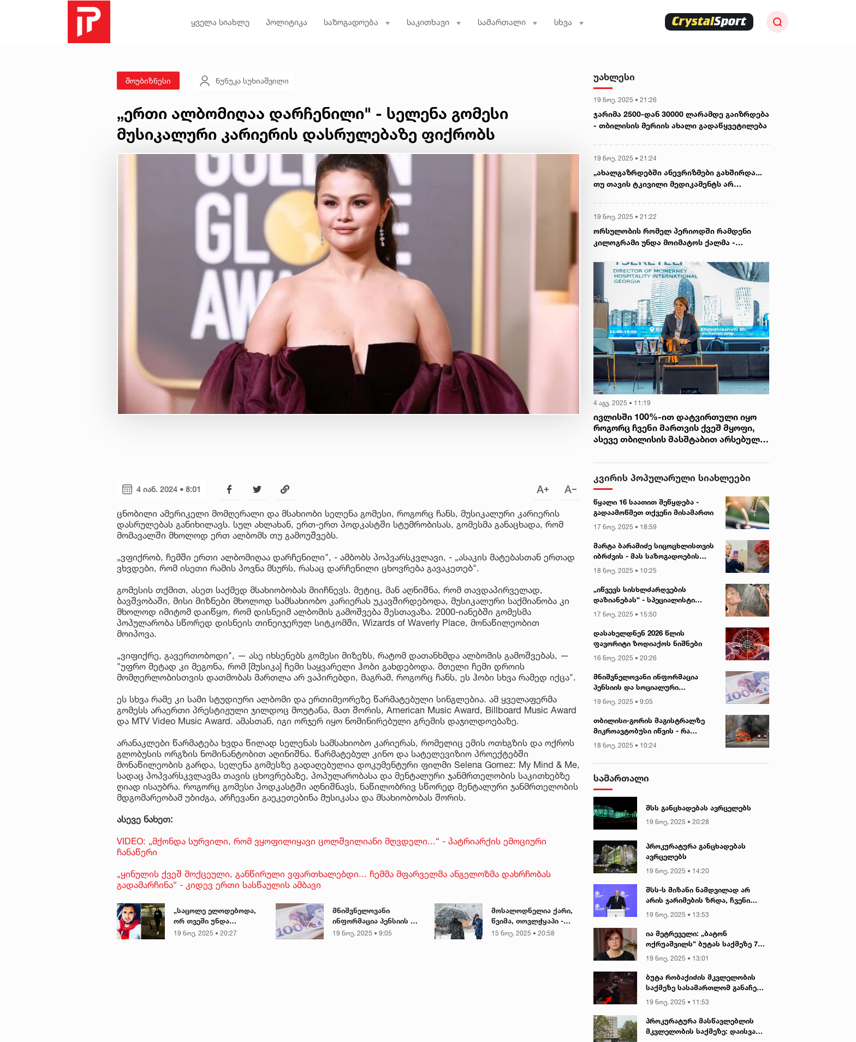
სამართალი (508, 22)
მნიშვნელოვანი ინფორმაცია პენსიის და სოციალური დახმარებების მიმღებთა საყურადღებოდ (376, 916)
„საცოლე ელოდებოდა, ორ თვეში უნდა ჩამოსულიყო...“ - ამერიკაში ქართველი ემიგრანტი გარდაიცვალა (215, 916)
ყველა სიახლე (220, 22)
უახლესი (614, 76)
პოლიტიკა (286, 22)
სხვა (569, 22)
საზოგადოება (357, 22)
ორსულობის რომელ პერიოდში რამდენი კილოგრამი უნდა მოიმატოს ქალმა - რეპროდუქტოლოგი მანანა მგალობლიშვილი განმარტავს (681, 237)
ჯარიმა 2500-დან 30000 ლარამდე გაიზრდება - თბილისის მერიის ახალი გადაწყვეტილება (681, 119)
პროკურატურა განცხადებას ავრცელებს (696, 851)
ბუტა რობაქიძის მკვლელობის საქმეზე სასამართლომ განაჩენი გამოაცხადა (705, 983)
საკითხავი (434, 22)
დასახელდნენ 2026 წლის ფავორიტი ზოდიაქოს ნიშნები (647, 638)
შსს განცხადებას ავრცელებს (698, 807)
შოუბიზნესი (148, 80)
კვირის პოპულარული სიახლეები (672, 477)
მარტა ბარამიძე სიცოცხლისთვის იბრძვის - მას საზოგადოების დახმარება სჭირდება (653, 551)
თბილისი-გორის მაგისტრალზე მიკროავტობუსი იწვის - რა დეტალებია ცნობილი (649, 726)
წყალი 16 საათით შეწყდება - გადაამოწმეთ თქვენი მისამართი (653, 507)
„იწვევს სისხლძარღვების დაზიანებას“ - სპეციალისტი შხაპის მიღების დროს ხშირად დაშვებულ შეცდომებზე (648, 595)
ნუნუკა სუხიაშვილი (243, 80)
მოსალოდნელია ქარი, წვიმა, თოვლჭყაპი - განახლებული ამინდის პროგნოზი (533, 916)
